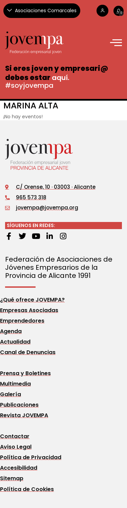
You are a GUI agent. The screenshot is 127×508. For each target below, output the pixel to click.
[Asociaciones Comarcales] (41, 10)
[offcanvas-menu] (116, 42)
